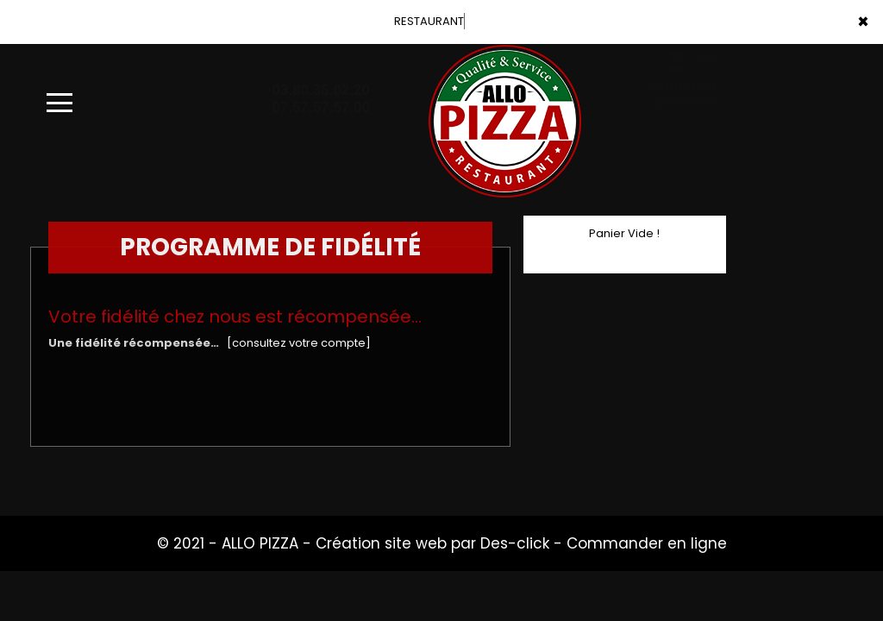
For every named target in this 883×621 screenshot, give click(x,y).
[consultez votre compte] (299, 343)
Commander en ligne (647, 543)
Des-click (514, 543)
